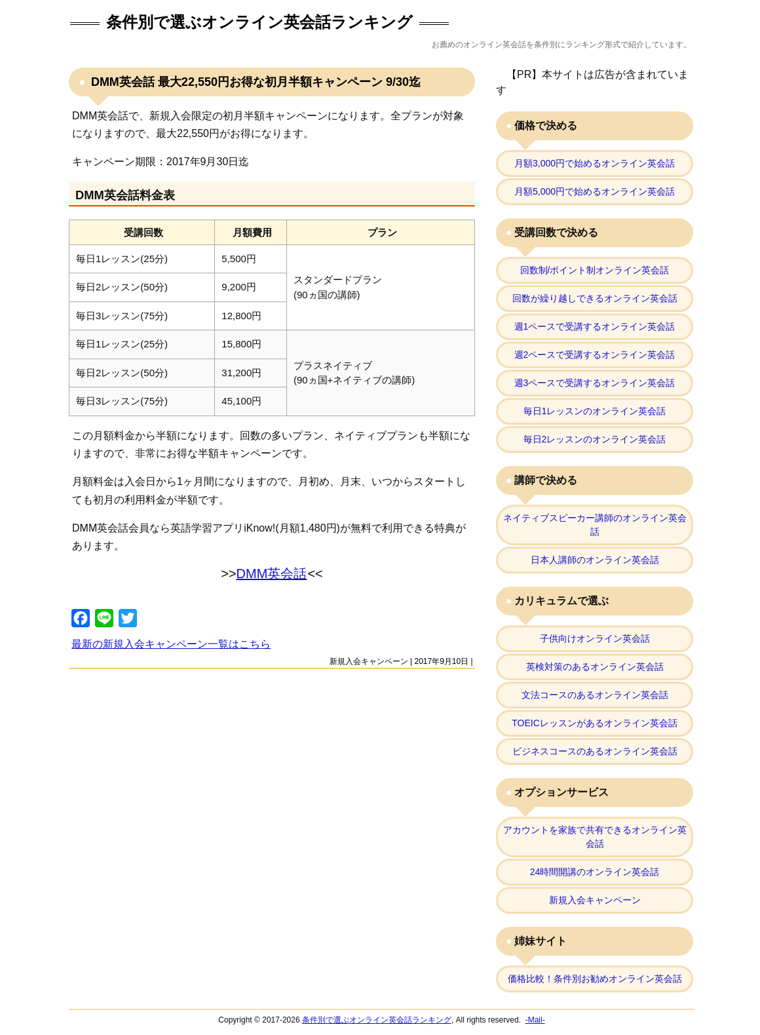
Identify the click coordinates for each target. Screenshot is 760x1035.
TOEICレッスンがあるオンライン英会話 (594, 723)
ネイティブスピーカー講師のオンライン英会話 (595, 525)
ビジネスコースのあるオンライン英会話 (594, 751)
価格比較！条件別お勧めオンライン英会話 (595, 978)
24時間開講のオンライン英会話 (595, 872)
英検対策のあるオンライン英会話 (595, 666)
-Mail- (535, 1020)
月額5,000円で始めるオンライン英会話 (594, 191)
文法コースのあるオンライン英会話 (595, 695)
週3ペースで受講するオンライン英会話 (594, 383)
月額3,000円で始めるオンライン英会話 (594, 163)
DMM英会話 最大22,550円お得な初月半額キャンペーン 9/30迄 (254, 81)
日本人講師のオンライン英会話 (595, 560)
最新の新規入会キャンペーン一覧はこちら (171, 644)
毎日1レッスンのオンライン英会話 (594, 411)
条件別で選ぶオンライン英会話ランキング (259, 22)
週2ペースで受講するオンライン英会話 (594, 354)
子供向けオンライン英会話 (595, 638)
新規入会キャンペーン (369, 661)
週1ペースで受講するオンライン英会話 (594, 326)
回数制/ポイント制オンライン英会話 (595, 270)
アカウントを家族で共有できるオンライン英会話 (595, 837)
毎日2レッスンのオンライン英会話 (594, 439)
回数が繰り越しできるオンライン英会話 (594, 298)
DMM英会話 (272, 573)
